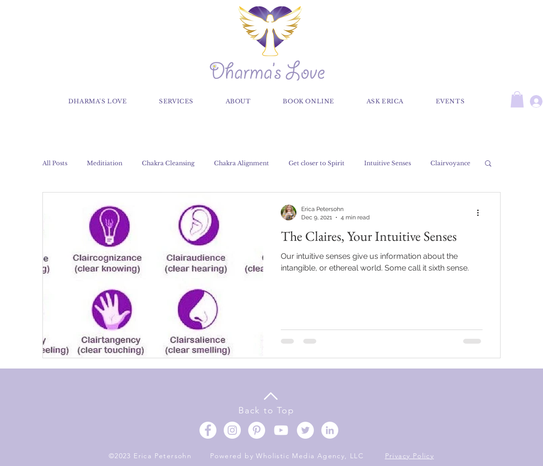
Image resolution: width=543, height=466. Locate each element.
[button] (517, 99)
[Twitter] (305, 430)
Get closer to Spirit (317, 163)
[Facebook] (207, 430)
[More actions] (481, 212)
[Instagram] (232, 430)
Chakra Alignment (241, 163)
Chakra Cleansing (168, 163)
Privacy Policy (409, 455)
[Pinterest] (256, 430)
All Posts (54, 163)
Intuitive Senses (387, 163)
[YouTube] (281, 430)
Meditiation (104, 163)
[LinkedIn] (329, 430)
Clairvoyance (450, 163)
